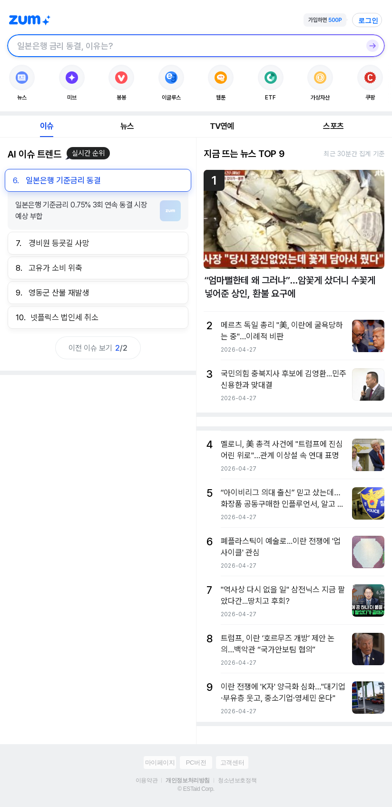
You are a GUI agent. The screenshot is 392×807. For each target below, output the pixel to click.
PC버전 (196, 762)
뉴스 (127, 126)
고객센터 (232, 762)
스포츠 (333, 126)
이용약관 (146, 780)
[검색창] (183, 45)
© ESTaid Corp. (195, 789)
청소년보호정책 (237, 780)
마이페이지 (160, 762)
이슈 (46, 126)
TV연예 (222, 126)
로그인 (368, 20)
